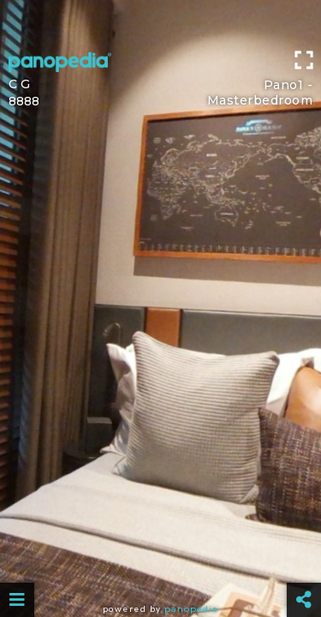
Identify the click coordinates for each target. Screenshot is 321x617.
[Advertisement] (160, 21)
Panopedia (191, 608)
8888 (24, 101)
